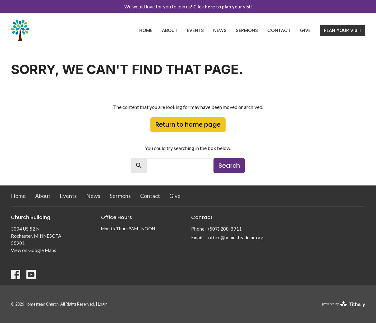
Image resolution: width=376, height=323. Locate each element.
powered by (343, 304)
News (220, 30)
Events (195, 30)
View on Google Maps (33, 250)
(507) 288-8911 (225, 229)
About (169, 30)
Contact (279, 30)
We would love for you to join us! (188, 6)
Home (146, 30)
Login (103, 304)
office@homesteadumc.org (236, 237)
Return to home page (188, 124)
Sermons (247, 30)
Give (305, 30)
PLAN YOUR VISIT (342, 30)
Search (229, 165)
